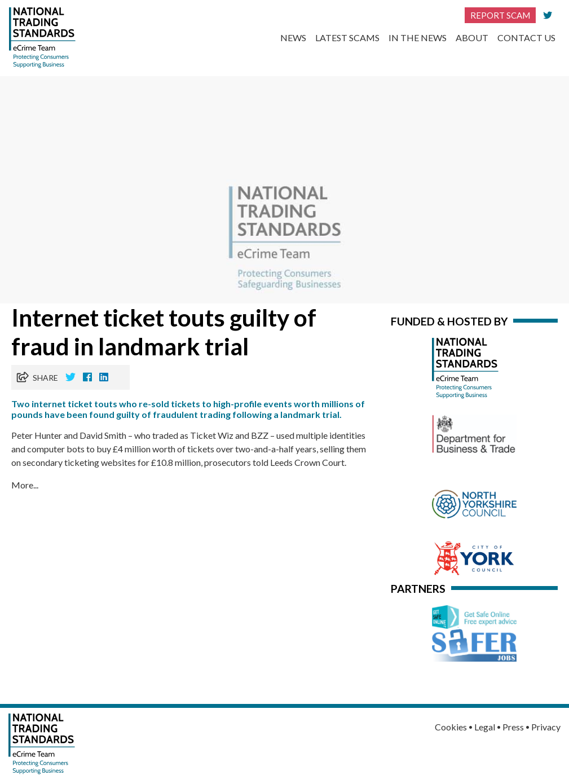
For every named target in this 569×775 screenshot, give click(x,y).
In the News (418, 37)
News (293, 37)
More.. (24, 484)
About (472, 37)
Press (513, 726)
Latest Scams (347, 37)
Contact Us (526, 37)
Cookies (451, 726)
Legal (484, 726)
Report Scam (500, 15)
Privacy (546, 726)
